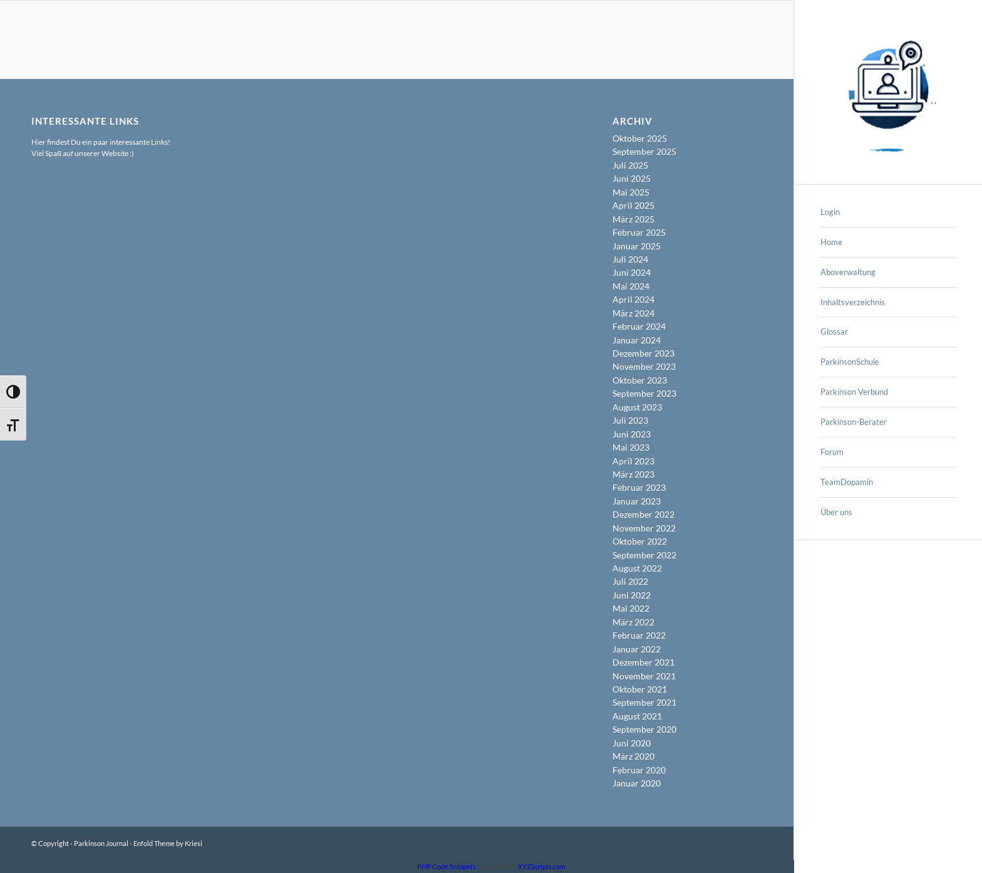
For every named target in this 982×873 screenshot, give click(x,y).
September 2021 (644, 702)
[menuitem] (888, 212)
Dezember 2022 (643, 514)
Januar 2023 (636, 501)
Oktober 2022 (639, 541)
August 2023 (637, 407)
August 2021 (637, 716)
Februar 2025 (639, 232)
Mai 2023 (630, 447)
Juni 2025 (631, 178)
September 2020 (644, 729)
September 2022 (644, 555)
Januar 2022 (636, 649)
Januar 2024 (636, 340)
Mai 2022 (630, 608)
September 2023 (644, 393)
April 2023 (633, 461)
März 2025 (633, 219)
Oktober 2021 (639, 689)
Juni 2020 (631, 743)
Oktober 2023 (639, 380)
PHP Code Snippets (446, 866)
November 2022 (644, 528)
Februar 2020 (639, 770)
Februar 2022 (639, 635)
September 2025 (644, 151)
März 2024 (633, 313)
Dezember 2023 (643, 353)
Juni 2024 (631, 272)
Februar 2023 (639, 487)
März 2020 (633, 756)
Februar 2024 (639, 326)
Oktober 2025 (639, 138)
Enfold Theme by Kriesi (167, 843)
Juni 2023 (631, 434)
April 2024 (633, 299)
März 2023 (633, 474)
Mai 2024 (630, 286)
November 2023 (644, 366)
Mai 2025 (630, 192)
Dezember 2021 (643, 662)
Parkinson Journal (101, 843)
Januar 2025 (636, 246)
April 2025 (633, 205)
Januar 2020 (636, 783)
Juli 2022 (630, 581)
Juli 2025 (630, 165)
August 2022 (637, 568)
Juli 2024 (630, 259)
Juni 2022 (631, 595)
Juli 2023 (630, 420)
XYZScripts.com (542, 866)
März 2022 (633, 622)
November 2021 (644, 676)
